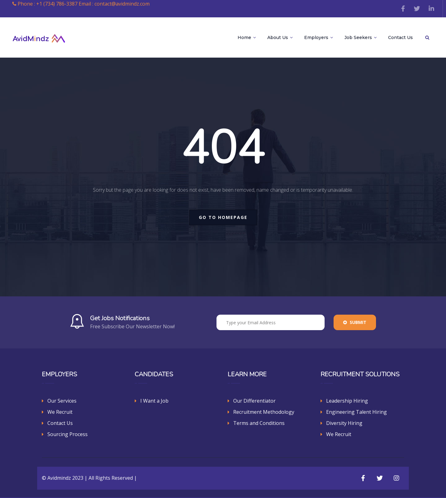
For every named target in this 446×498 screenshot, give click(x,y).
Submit (354, 322)
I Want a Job (154, 400)
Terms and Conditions (259, 423)
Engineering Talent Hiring (356, 411)
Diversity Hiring (344, 423)
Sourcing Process (67, 434)
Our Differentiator (254, 400)
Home (247, 37)
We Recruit (59, 411)
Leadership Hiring (347, 400)
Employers (318, 37)
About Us (280, 37)
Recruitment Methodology (263, 411)
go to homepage (223, 217)
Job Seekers (360, 37)
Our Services (62, 400)
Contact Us (400, 37)
